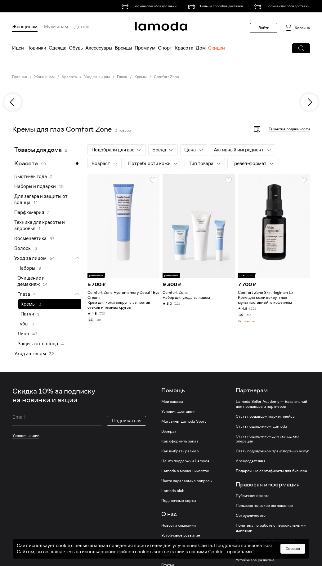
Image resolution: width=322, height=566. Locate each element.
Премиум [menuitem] (145, 48)
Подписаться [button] (126, 421)
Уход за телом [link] (30, 353)
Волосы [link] (23, 248)
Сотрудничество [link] (251, 515)
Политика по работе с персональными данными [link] (271, 528)
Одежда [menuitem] (57, 48)
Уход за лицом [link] (97, 76)
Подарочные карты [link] (178, 500)
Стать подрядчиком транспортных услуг (272, 451)
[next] (309, 102)
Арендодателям (250, 461)
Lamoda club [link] (172, 490)
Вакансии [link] (170, 555)
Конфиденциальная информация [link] (265, 540)
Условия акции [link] (25, 435)
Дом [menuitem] (201, 48)
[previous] (12, 102)
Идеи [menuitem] (18, 48)
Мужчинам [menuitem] (56, 27)
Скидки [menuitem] (216, 48)
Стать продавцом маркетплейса (265, 416)
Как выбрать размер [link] (180, 451)
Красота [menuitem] (184, 48)
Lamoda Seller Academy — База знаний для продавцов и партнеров (271, 404)
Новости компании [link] (178, 525)
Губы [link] (23, 324)
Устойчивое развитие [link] (180, 535)
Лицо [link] (23, 334)
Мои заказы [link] (172, 401)
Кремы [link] (140, 76)
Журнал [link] (168, 545)
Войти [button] (263, 27)
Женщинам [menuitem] (25, 27)
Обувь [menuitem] (76, 48)
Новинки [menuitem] (36, 48)
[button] (301, 48)
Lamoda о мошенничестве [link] (185, 470)
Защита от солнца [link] (37, 344)
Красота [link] (69, 76)
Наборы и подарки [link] (35, 186)
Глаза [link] (122, 76)
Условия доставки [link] (178, 411)
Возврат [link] (168, 431)
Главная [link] (19, 76)
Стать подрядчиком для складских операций (267, 439)
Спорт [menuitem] (165, 48)
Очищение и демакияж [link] (31, 281)
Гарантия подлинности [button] (289, 129)
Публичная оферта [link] (253, 495)
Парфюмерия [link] (29, 212)
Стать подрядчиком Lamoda (261, 426)
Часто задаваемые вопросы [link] (186, 480)
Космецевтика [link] (30, 238)
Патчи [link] (27, 314)
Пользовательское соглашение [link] (264, 505)
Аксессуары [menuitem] (98, 48)
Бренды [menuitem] (123, 48)
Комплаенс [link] (246, 550)
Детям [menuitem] (81, 27)
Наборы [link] (26, 268)
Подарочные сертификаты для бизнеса (271, 470)
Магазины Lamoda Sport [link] (183, 421)
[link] (150, 6)
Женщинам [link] (44, 76)
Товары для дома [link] (38, 149)
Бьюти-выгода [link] (30, 176)
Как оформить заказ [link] (179, 441)
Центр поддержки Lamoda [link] (185, 461)
